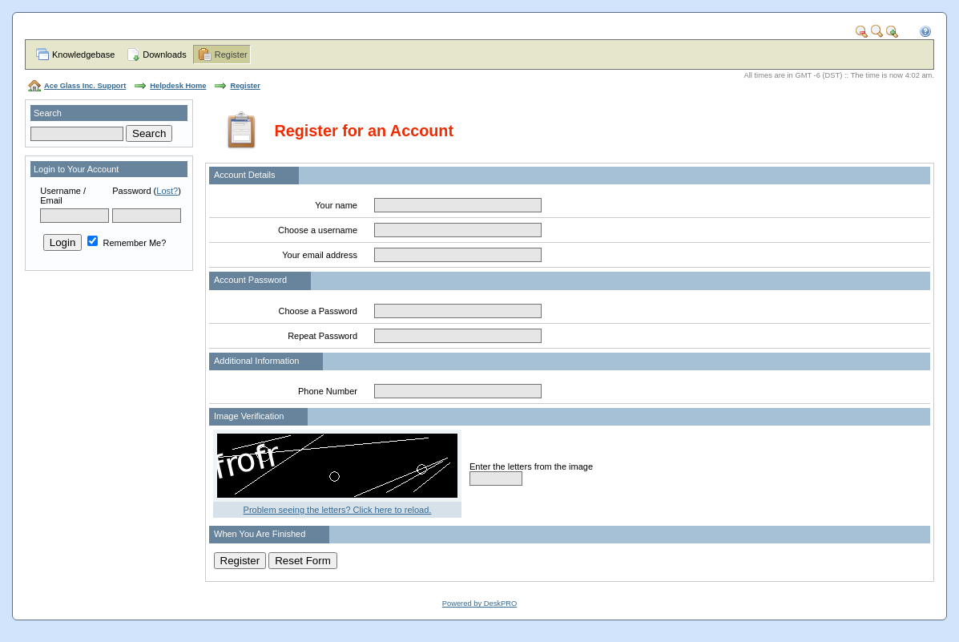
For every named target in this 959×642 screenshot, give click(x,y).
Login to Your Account (76, 169)
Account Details (244, 175)
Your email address (319, 255)
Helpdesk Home (178, 86)
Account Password (250, 280)
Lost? (167, 191)
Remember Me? (126, 243)
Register (231, 54)
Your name (336, 205)
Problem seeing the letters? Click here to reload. (338, 510)
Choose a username (317, 230)
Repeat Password (322, 336)
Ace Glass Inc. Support (85, 86)
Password (131, 191)
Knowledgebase (83, 54)
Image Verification (249, 416)
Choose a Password (318, 311)
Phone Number (327, 391)
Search (48, 113)
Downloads (164, 54)
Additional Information (256, 360)
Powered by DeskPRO (479, 604)
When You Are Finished (259, 534)
